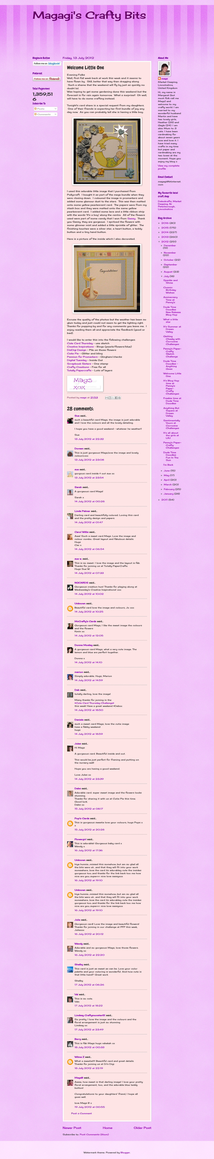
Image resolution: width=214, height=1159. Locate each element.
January (169, 493)
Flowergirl (80, 839)
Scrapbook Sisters (79, 363)
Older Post (142, 1128)
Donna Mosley (83, 645)
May (167, 475)
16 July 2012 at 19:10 (88, 880)
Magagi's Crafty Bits (89, 15)
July (167, 276)
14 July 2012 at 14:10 (88, 662)
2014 (165, 232)
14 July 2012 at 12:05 (89, 635)
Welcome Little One (172, 374)
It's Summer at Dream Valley (172, 329)
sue (77, 469)
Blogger (125, 1152)
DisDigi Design (76, 350)
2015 (165, 227)
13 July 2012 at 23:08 (89, 459)
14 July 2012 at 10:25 (89, 611)
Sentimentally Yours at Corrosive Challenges (171, 424)
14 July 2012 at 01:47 (89, 522)
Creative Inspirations (80, 346)
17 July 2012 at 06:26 (89, 984)
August (168, 271)
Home (107, 1128)
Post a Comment (81, 1113)
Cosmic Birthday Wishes (169, 290)
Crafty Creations (78, 367)
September (170, 264)
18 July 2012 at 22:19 (89, 1068)
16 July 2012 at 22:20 (89, 955)
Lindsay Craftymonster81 (90, 1015)
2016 (165, 223)
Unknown (80, 603)
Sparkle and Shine (170, 281)
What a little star (170, 320)
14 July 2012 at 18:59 (89, 734)
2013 (165, 237)
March (168, 484)
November (170, 252)
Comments (42, 114)
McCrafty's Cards (85, 621)
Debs (78, 788)
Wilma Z (79, 1057)
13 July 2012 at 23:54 (89, 477)
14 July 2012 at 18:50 (89, 710)
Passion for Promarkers (82, 356)
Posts (39, 108)
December (170, 245)
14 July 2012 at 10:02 (89, 594)
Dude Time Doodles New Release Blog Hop (172, 311)
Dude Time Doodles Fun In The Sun (170, 456)
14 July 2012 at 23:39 (89, 779)
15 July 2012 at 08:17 (89, 808)
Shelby (79, 964)
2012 (165, 241)
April (167, 479)
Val (76, 994)
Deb (77, 690)
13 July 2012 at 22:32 (89, 439)
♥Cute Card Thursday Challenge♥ (94, 703)
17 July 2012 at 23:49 (89, 1029)
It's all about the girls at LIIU (171, 435)
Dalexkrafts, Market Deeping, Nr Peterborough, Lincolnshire (169, 205)
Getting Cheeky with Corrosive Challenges (171, 340)
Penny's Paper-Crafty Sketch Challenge (172, 352)
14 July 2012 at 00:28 (89, 501)
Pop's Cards (82, 818)
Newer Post (72, 1128)
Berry (78, 1039)
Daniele (79, 719)
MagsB (79, 1077)
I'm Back (168, 464)
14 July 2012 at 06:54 (89, 549)
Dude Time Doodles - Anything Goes (170, 365)
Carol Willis (81, 532)
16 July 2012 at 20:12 (89, 934)
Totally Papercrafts (79, 370)
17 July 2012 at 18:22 (89, 1005)
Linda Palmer (82, 511)
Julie (77, 919)
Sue (77, 415)
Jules (78, 743)
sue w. (78, 558)
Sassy (131, 218)
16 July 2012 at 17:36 (89, 850)
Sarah (78, 487)
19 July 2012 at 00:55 (90, 1107)
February (169, 489)
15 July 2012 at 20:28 (89, 829)
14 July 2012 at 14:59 (89, 680)
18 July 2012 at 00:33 (89, 1047)
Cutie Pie (73, 353)
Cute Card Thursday (80, 343)
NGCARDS (81, 582)
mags (164, 78)
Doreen (79, 448)
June (167, 470)
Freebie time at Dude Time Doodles (172, 401)
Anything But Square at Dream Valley (171, 412)
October (169, 259)
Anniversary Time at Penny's (170, 300)
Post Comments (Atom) (94, 1134)
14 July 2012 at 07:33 (89, 573)
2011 (165, 499)
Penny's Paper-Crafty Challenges (172, 445)
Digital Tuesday (77, 360)
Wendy (79, 943)
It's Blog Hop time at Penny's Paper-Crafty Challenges (171, 387)
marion (79, 672)
